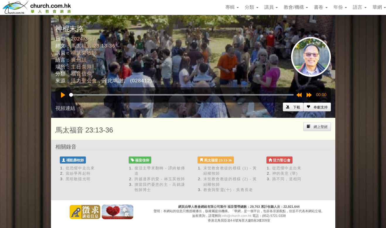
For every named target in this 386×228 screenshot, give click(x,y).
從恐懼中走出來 (80, 168)
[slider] (181, 95)
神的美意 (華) (285, 173)
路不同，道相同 (287, 179)
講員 (271, 7)
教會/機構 (296, 7)
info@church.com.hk (236, 215)
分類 (251, 7)
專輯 (232, 7)
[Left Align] (317, 107)
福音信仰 (81, 73)
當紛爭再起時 (78, 173)
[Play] (63, 95)
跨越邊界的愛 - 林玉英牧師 (160, 179)
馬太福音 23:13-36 (93, 46)
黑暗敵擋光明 (78, 179)
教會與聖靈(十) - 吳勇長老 (228, 190)
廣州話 (79, 60)
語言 (359, 7)
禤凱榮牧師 (84, 53)
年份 (340, 7)
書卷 (320, 7)
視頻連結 (65, 108)
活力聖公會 (84, 81)
